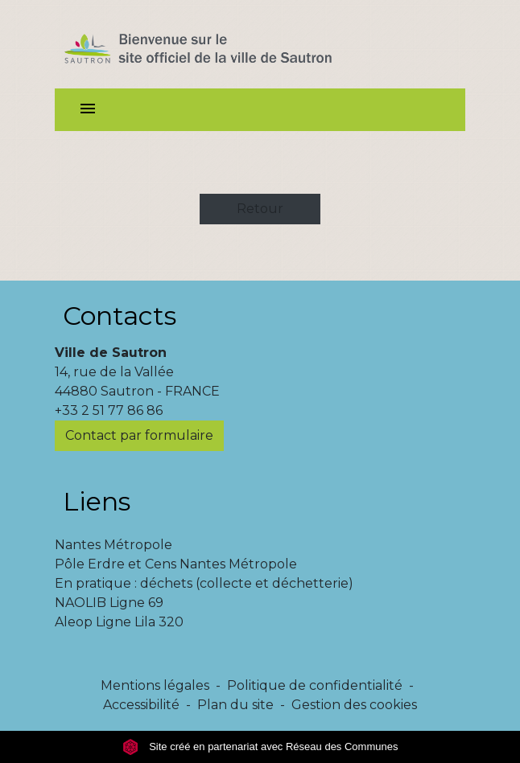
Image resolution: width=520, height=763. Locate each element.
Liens (96, 501)
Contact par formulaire (139, 435)
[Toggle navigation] (88, 110)
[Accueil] (227, 44)
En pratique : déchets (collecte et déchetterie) (204, 583)
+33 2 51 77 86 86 (109, 410)
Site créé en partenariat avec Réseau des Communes (260, 746)
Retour (260, 208)
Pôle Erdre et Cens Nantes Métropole (176, 564)
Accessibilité (141, 704)
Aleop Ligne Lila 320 (119, 622)
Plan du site (235, 704)
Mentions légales (155, 685)
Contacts (119, 315)
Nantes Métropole (113, 544)
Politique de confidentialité (314, 685)
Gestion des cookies (354, 704)
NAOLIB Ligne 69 (109, 602)
